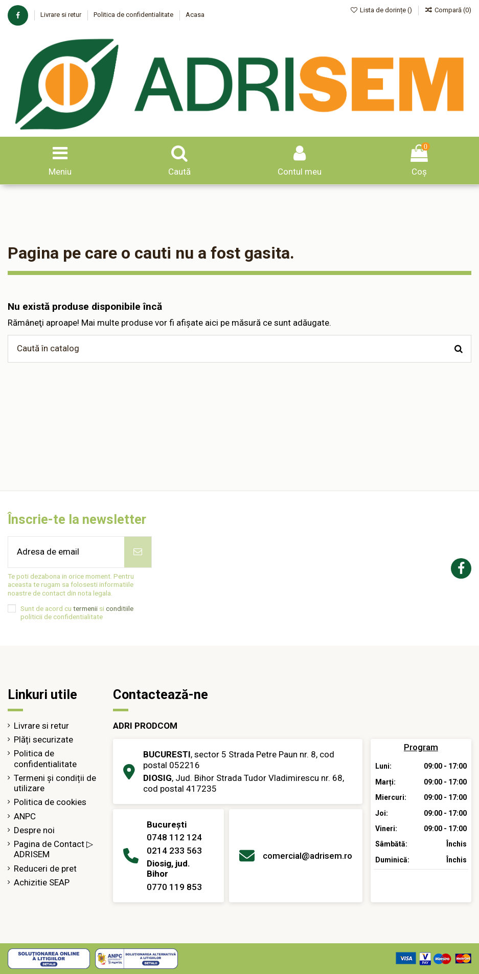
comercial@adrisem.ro (307, 856)
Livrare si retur (61, 14)
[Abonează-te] (137, 552)
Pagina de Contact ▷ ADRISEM (53, 849)
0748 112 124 (174, 837)
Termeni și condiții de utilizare (55, 783)
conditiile (119, 608)
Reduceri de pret (45, 868)
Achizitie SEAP (42, 882)
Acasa (195, 14)
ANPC (25, 816)
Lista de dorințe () (382, 10)
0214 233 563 (174, 850)
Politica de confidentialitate (134, 14)
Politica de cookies (50, 802)
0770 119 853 (174, 887)
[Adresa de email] (66, 552)
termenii (85, 608)
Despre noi (34, 830)
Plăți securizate (43, 739)
